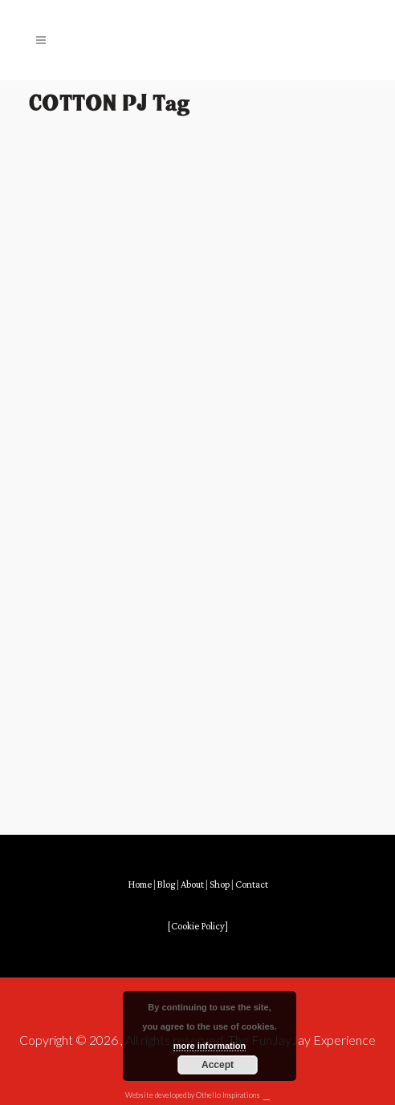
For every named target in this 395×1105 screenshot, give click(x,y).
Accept (218, 1065)
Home (140, 885)
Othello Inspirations (228, 1095)
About (192, 885)
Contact (251, 885)
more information (209, 1045)
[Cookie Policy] (198, 926)
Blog (166, 885)
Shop (220, 885)
